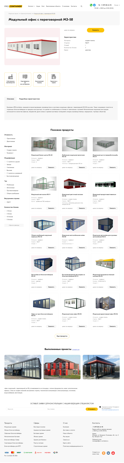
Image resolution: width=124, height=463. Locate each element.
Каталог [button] (31, 6)
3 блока (9, 214)
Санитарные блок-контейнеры (13, 443)
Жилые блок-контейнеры (12, 430)
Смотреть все (75, 350)
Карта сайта (67, 443)
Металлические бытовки (12, 437)
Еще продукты (62, 336)
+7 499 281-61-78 (97, 427)
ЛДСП (9, 202)
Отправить (91, 409)
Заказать (95, 30)
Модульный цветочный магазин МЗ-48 (72, 195)
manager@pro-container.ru (100, 441)
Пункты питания (38, 443)
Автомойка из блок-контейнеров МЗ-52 (42, 275)
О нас (65, 424)
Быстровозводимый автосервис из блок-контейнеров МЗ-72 (73, 275)
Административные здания (42, 430)
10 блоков (10, 217)
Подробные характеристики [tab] (29, 99)
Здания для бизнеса (26, 13)
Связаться (66, 440)
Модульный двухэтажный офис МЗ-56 (105, 314)
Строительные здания (40, 447)
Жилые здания (38, 437)
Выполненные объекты (53, 6)
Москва (116, 5)
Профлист (10, 153)
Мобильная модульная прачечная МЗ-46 (73, 156)
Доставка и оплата (69, 430)
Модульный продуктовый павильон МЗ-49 (104, 195)
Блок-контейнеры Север (11, 440)
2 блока (9, 211)
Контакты (74, 6)
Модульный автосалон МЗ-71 (40, 195)
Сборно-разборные (13, 193)
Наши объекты (67, 434)
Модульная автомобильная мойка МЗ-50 (73, 236)
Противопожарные (12, 191)
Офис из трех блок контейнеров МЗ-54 (42, 315)
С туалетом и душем (13, 162)
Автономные (10, 188)
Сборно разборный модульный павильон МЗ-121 (41, 236)
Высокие (9, 170)
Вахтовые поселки (39, 427)
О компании (65, 6)
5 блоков (9, 220)
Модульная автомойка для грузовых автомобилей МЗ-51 (105, 236)
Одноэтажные (11, 139)
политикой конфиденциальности (110, 410)
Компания (66, 427)
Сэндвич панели (12, 150)
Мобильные (10, 185)
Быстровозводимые (13, 176)
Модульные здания (13, 13)
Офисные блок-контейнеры (12, 434)
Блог (43, 6)
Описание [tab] (10, 99)
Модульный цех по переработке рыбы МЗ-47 (105, 156)
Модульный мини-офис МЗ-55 (72, 314)
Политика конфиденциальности (73, 447)
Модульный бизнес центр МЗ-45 (41, 155)
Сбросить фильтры (14, 225)
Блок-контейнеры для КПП (12, 447)
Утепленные (10, 168)
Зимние (9, 165)
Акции (38, 6)
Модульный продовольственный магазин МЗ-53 (103, 275)
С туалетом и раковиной (14, 173)
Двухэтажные (11, 141)
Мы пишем (66, 437)
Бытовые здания (39, 434)
